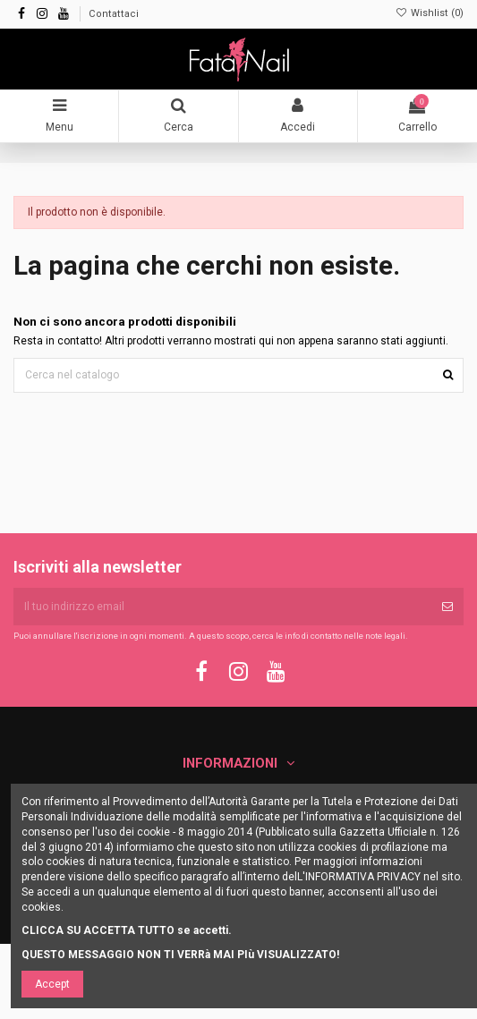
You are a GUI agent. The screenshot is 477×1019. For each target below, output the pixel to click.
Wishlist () (430, 13)
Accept (52, 984)
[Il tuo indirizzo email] (222, 606)
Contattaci (114, 14)
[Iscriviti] (447, 606)
